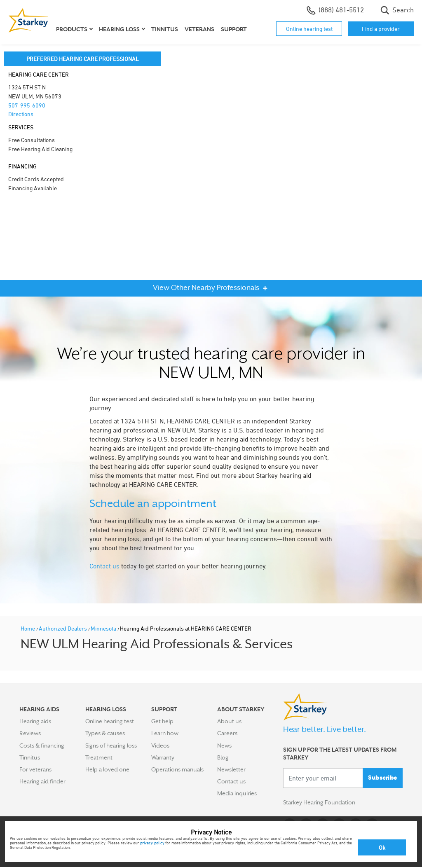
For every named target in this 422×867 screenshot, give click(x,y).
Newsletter (231, 769)
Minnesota (104, 628)
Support (234, 29)
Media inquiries (237, 793)
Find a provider (381, 28)
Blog (223, 757)
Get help (162, 721)
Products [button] (71, 29)
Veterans (199, 29)
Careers (227, 733)
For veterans (35, 769)
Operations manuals (177, 769)
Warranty (162, 757)
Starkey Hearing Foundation (319, 802)
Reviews (30, 733)
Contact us (104, 566)
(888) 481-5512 (335, 10)
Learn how (164, 733)
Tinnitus (164, 29)
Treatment (99, 757)
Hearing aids (35, 721)
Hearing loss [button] (119, 29)
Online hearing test (309, 28)
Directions (20, 113)
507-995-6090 (26, 105)
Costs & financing (41, 745)
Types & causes (105, 733)
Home (28, 628)
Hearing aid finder (42, 781)
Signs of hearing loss (111, 745)
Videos (160, 745)
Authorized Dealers (63, 628)
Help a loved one (107, 769)
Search (397, 10)
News (224, 745)
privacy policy (152, 842)
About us (229, 721)
